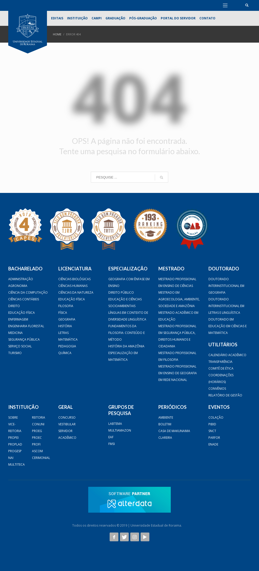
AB (185, 525)
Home (57, 34)
